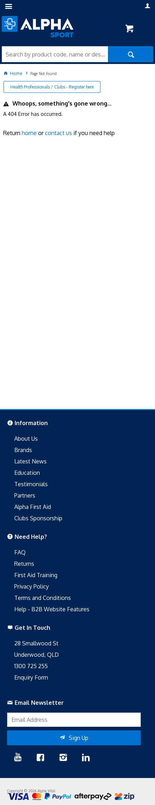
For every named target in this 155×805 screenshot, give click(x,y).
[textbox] (55, 54)
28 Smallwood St (36, 643)
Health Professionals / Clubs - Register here (52, 87)
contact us (58, 132)
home (29, 132)
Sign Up (78, 737)
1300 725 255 (31, 666)
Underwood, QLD (36, 654)
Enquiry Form (31, 677)
